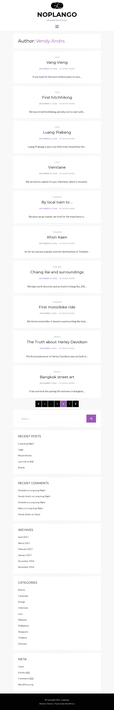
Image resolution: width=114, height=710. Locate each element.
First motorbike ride (57, 307)
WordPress (70, 703)
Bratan (21, 467)
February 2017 (25, 549)
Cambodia (23, 596)
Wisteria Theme (46, 703)
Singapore (23, 631)
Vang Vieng (57, 62)
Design (57, 337)
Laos (57, 57)
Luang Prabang (57, 132)
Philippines (23, 625)
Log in (21, 666)
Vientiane (57, 167)
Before (21, 589)
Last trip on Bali (26, 461)
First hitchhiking (57, 97)
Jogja (20, 449)
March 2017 (24, 543)
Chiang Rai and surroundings (57, 272)
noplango (57, 14)
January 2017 (24, 555)
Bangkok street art (57, 377)
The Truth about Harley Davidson (57, 342)
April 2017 (23, 537)
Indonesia (23, 607)
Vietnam (22, 643)
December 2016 (26, 561)
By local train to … (57, 202)
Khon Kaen (57, 237)
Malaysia (22, 619)
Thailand (57, 197)
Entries (24, 672)
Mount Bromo (25, 455)
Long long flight (26, 443)
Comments (26, 678)
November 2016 (26, 567)
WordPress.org (25, 684)
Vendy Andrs (68, 68)
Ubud (37, 514)
